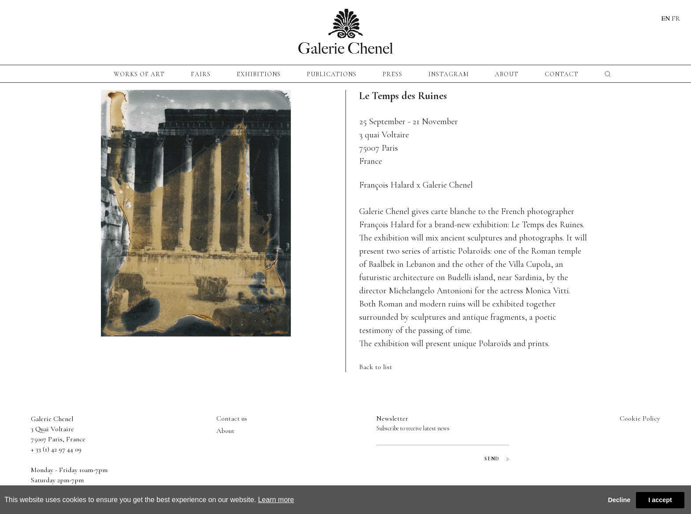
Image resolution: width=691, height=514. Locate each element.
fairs (201, 74)
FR (676, 18)
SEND (496, 458)
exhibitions (259, 74)
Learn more (276, 499)
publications (332, 74)
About (507, 74)
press (392, 74)
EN (665, 18)
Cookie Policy (640, 418)
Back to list (375, 366)
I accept (660, 499)
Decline (619, 499)
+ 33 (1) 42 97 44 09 (56, 449)
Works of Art (139, 74)
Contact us (231, 418)
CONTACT (562, 74)
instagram (448, 74)
